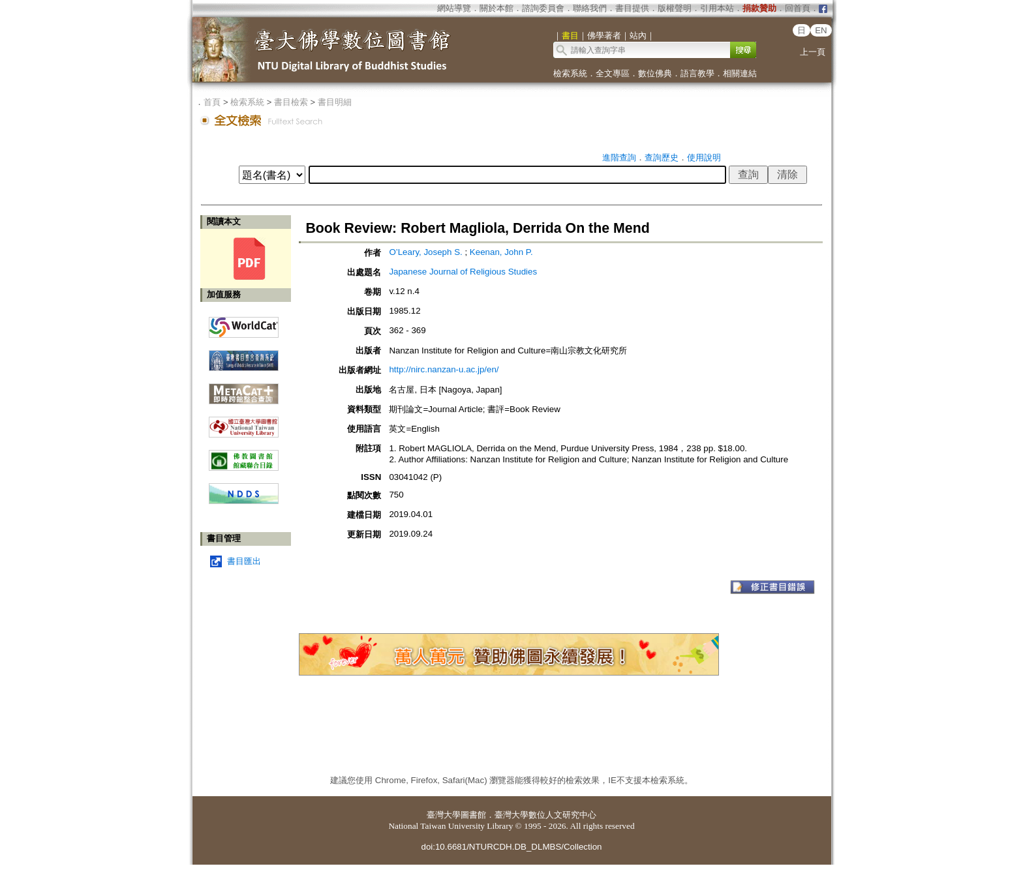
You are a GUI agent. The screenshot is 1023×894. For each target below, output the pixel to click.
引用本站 (717, 8)
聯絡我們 (590, 8)
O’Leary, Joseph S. (425, 252)
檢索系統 (570, 73)
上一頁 (812, 52)
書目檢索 (291, 102)
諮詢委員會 (543, 8)
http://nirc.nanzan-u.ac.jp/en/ (443, 369)
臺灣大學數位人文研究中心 (545, 815)
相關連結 (740, 73)
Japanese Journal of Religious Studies (463, 271)
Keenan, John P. (501, 252)
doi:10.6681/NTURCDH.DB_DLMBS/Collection (511, 847)
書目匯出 (244, 561)
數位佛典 (655, 73)
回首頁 (797, 8)
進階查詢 (619, 157)
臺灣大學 (444, 815)
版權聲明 (675, 8)
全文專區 (613, 73)
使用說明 (704, 157)
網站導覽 (454, 8)
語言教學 (697, 73)
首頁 (212, 102)
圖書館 (473, 815)
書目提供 (632, 8)
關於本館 (496, 8)
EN (821, 30)
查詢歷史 (662, 157)
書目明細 (335, 102)
